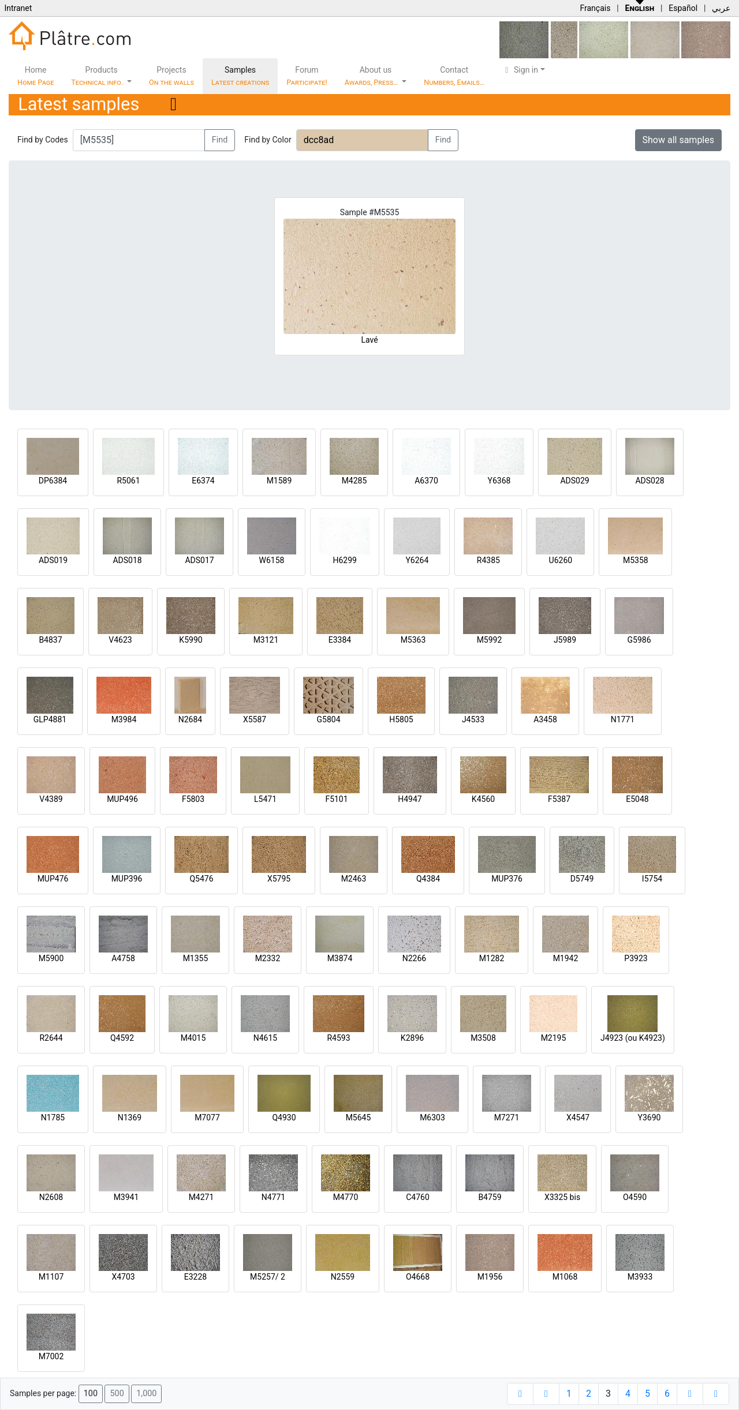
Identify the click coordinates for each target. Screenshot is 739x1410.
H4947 (409, 799)
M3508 (483, 1037)
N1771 (623, 719)
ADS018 (127, 560)
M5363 (413, 639)
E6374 (203, 480)
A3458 (545, 719)
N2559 (342, 1276)
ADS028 (649, 480)
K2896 (412, 1037)
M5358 (635, 560)
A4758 (123, 958)
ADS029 (574, 480)
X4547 (577, 1117)
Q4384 (428, 878)
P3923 (635, 958)
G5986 (639, 639)
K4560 (483, 799)
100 (91, 1393)
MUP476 (53, 878)
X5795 (278, 878)
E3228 (195, 1276)
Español (683, 8)
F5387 (559, 799)
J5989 (565, 639)
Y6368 (499, 480)
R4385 (488, 560)
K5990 (190, 639)
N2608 (51, 1197)
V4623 (120, 639)
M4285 (354, 480)
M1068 (565, 1276)
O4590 (635, 1197)
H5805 (401, 719)
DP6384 (53, 480)
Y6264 (416, 560)
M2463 (354, 878)
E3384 (340, 639)
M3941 (126, 1197)
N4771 (273, 1197)
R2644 (50, 1037)
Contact (454, 76)
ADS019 (53, 560)
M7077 (207, 1117)
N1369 (129, 1117)
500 (117, 1393)
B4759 (489, 1197)
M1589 (279, 480)
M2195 (553, 1037)
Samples (240, 76)
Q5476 (201, 878)
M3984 (124, 719)
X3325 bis (562, 1197)
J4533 (473, 719)
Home (35, 76)
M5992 (489, 639)
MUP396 (127, 878)
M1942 (565, 958)
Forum (306, 76)
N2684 (190, 719)
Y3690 (649, 1117)
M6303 (432, 1117)
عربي (721, 8)
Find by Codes (42, 139)
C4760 (418, 1197)
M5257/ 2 (267, 1276)
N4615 (265, 1037)
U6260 (561, 560)
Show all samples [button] (679, 139)
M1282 (492, 958)
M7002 (51, 1356)
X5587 (254, 719)
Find (220, 140)
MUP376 (506, 878)
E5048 (637, 799)
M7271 (507, 1117)
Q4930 (284, 1117)
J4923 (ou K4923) (632, 1037)
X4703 (123, 1276)
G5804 (328, 719)
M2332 (268, 958)
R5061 (128, 480)
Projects (171, 76)
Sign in (520, 69)
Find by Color (267, 139)
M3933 (640, 1276)
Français (595, 8)
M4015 (193, 1037)
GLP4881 (49, 719)
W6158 (272, 560)
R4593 (338, 1037)
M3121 (266, 639)
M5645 (358, 1117)
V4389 (50, 799)
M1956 (490, 1276)
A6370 (426, 480)
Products (98, 76)
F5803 (193, 799)
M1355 (195, 958)
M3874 (340, 958)
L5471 (265, 799)
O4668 (418, 1276)
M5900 (51, 958)
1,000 (146, 1393)
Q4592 (122, 1037)
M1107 (51, 1276)
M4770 (346, 1197)
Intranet (18, 8)
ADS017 (199, 560)
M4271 (201, 1197)
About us (372, 76)
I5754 (652, 878)
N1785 (53, 1117)
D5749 (582, 878)
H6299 (344, 560)
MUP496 (122, 799)
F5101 (336, 799)
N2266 (414, 958)
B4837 (50, 639)
